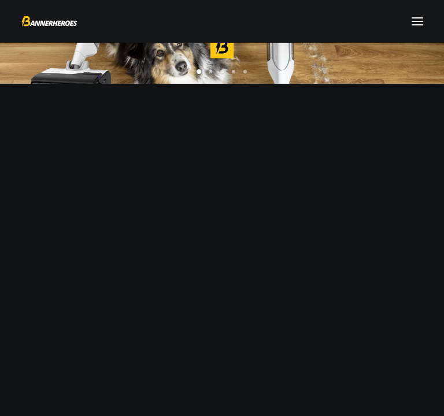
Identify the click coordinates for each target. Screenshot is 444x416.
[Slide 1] (199, 71)
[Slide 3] (222, 71)
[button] (417, 21)
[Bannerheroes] (49, 21)
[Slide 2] (210, 71)
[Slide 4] (233, 71)
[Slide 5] (245, 71)
